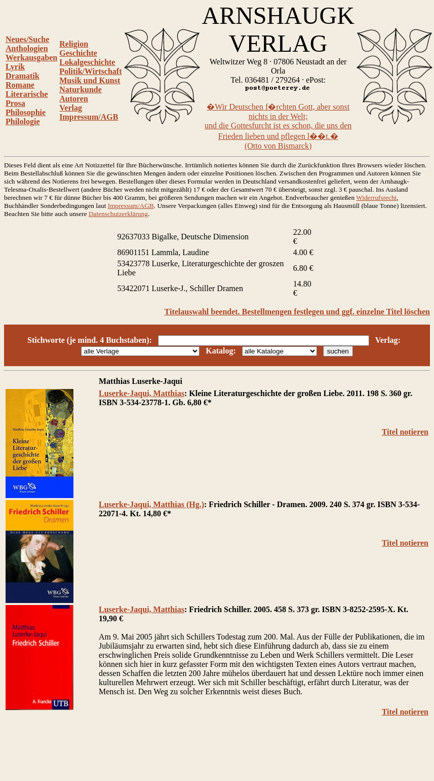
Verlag (70, 107)
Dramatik (23, 76)
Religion (73, 44)
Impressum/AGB (88, 117)
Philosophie (26, 112)
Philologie (23, 121)
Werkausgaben (31, 57)
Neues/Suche (27, 39)
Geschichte (78, 53)
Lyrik (15, 66)
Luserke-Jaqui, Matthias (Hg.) (151, 504)
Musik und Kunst (89, 80)
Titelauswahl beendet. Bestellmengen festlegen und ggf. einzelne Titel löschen (297, 311)
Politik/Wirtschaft (90, 71)
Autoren (73, 98)
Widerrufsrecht (376, 197)
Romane (20, 85)
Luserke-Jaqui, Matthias (141, 393)
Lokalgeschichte (87, 62)
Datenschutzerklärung (118, 214)
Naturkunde (80, 89)
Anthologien (27, 48)
